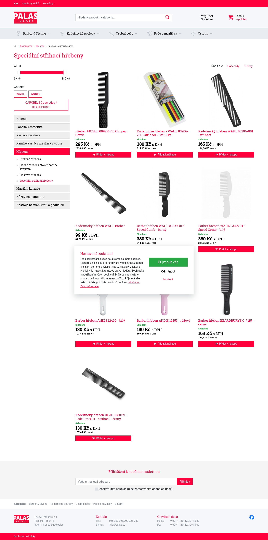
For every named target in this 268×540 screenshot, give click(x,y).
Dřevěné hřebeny (30, 159)
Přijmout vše (168, 262)
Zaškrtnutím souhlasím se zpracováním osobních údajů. (136, 489)
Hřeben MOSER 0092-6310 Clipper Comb (100, 133)
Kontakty (48, 3)
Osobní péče (26, 46)
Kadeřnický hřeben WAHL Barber (100, 226)
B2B (16, 3)
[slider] (17, 72)
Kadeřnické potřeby (61, 503)
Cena (17, 66)
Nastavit (168, 279)
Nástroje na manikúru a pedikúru (40, 205)
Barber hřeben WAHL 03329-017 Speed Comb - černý (160, 228)
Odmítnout (168, 271)
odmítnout (134, 282)
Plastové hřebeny (30, 175)
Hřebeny (40, 46)
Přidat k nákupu (103, 154)
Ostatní (119, 503)
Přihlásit (184, 481)
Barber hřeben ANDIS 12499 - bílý (100, 320)
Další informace (89, 286)
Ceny (248, 66)
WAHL (20, 94)
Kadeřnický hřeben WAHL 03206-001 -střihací (225, 133)
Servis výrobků (30, 3)
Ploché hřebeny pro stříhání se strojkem (39, 167)
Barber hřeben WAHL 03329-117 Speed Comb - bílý (221, 228)
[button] (33, 33)
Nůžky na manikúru (30, 197)
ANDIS (35, 94)
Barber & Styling (38, 503)
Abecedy (232, 66)
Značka (19, 87)
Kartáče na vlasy (28, 135)
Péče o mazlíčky (102, 503)
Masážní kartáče (28, 188)
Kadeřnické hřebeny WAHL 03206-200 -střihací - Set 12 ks (162, 133)
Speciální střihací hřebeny (36, 181)
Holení (21, 119)
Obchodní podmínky (24, 536)
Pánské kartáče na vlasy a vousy (39, 143)
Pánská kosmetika (29, 127)
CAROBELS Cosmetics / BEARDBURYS (41, 104)
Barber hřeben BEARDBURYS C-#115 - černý (226, 322)
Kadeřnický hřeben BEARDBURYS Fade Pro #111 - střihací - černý (100, 417)
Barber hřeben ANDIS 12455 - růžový (164, 320)
